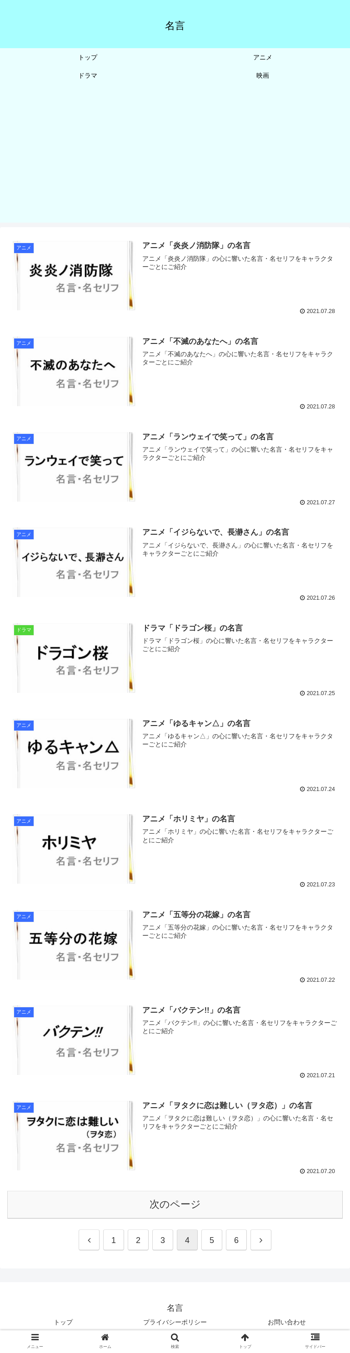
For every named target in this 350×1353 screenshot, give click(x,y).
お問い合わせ (287, 1324)
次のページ (175, 1206)
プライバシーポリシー (175, 1324)
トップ (63, 1324)
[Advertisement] (175, 159)
